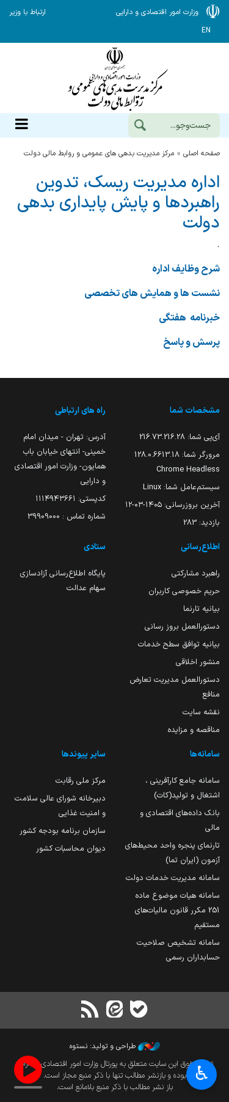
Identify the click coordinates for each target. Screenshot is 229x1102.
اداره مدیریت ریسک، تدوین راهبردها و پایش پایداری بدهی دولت (118, 203)
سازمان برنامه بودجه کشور (63, 831)
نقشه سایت (201, 712)
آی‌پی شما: (179, 437)
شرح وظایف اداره (186, 269)
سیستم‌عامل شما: (181, 487)
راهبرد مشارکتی (196, 573)
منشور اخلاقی (198, 662)
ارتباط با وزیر (27, 12)
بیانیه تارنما (201, 609)
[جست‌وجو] (140, 126)
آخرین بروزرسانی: (172, 505)
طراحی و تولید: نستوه (115, 1046)
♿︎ (202, 1075)
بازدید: (201, 522)
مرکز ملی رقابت (81, 780)
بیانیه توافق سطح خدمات (179, 644)
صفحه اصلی (201, 153)
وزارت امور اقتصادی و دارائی (114, 78)
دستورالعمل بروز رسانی (182, 626)
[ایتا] (114, 1010)
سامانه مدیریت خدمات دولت (173, 878)
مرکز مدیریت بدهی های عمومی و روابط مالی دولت (99, 153)
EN (206, 30)
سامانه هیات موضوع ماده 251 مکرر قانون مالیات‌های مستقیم (177, 910)
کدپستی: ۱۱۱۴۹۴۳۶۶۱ (70, 499)
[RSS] (90, 1010)
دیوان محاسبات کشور (71, 848)
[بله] (139, 1010)
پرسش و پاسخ (190, 342)
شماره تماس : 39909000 (66, 516)
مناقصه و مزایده (193, 730)
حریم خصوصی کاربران (184, 591)
